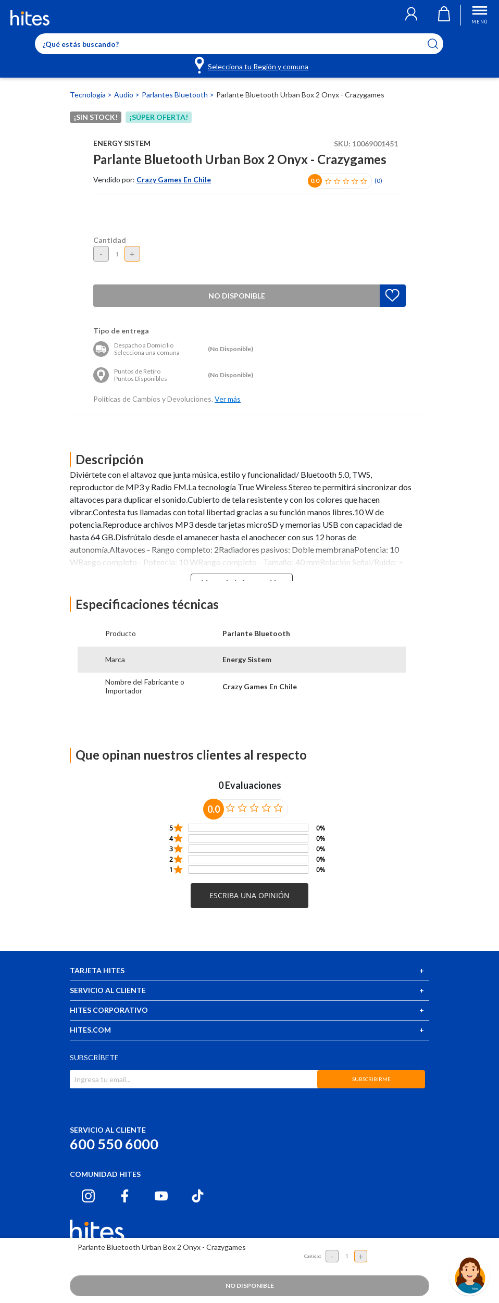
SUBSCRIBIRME (371, 1079)
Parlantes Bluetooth (175, 94)
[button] (411, 15)
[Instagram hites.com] (88, 1195)
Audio (124, 94)
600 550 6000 (114, 1143)
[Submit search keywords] (439, 43)
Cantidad (109, 239)
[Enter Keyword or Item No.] (239, 43)
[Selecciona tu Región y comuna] (252, 64)
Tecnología (88, 94)
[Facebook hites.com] (124, 1195)
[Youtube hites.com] (161, 1195)
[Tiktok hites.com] (197, 1195)
